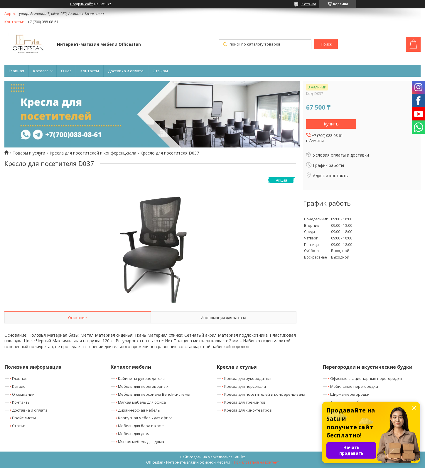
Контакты (89, 70)
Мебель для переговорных (143, 386)
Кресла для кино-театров (248, 410)
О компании (23, 394)
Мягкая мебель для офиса (142, 402)
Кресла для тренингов (245, 402)
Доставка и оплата (126, 70)
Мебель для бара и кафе (141, 425)
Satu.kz (239, 456)
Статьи (19, 425)
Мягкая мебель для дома (141, 441)
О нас (66, 70)
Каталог (40, 70)
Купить (331, 124)
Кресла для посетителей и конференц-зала (93, 153)
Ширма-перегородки (350, 394)
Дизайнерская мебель (139, 410)
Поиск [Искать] (326, 44)
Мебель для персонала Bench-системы (154, 394)
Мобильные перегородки (354, 386)
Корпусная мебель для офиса (145, 417)
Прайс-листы (24, 417)
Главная (16, 70)
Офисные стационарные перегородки (366, 378)
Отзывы (160, 70)
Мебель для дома (134, 433)
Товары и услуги (29, 153)
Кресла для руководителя (248, 378)
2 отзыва (308, 3)
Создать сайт (81, 4)
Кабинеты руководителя (141, 378)
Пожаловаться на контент (256, 462)
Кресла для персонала (245, 386)
